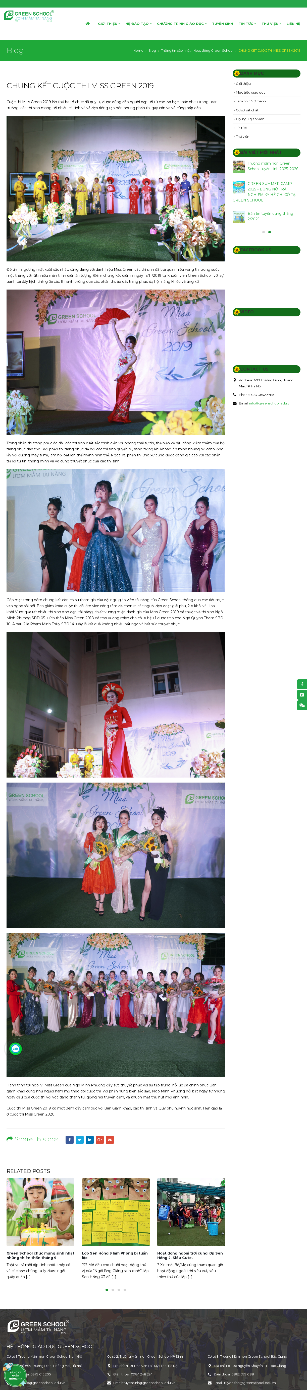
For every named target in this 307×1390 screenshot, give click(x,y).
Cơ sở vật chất (247, 110)
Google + (100, 1140)
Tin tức (246, 24)
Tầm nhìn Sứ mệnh (251, 101)
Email (110, 1140)
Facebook (70, 1140)
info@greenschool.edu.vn (270, 403)
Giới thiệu (107, 24)
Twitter (80, 1140)
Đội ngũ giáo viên (250, 119)
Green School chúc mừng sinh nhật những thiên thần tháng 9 (40, 1255)
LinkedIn (90, 1140)
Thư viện (270, 24)
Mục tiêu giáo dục (251, 92)
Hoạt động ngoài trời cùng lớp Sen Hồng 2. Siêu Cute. (190, 1255)
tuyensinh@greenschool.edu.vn (149, 1383)
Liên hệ (293, 24)
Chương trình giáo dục (180, 24)
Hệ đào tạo (137, 24)
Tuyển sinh (222, 24)
